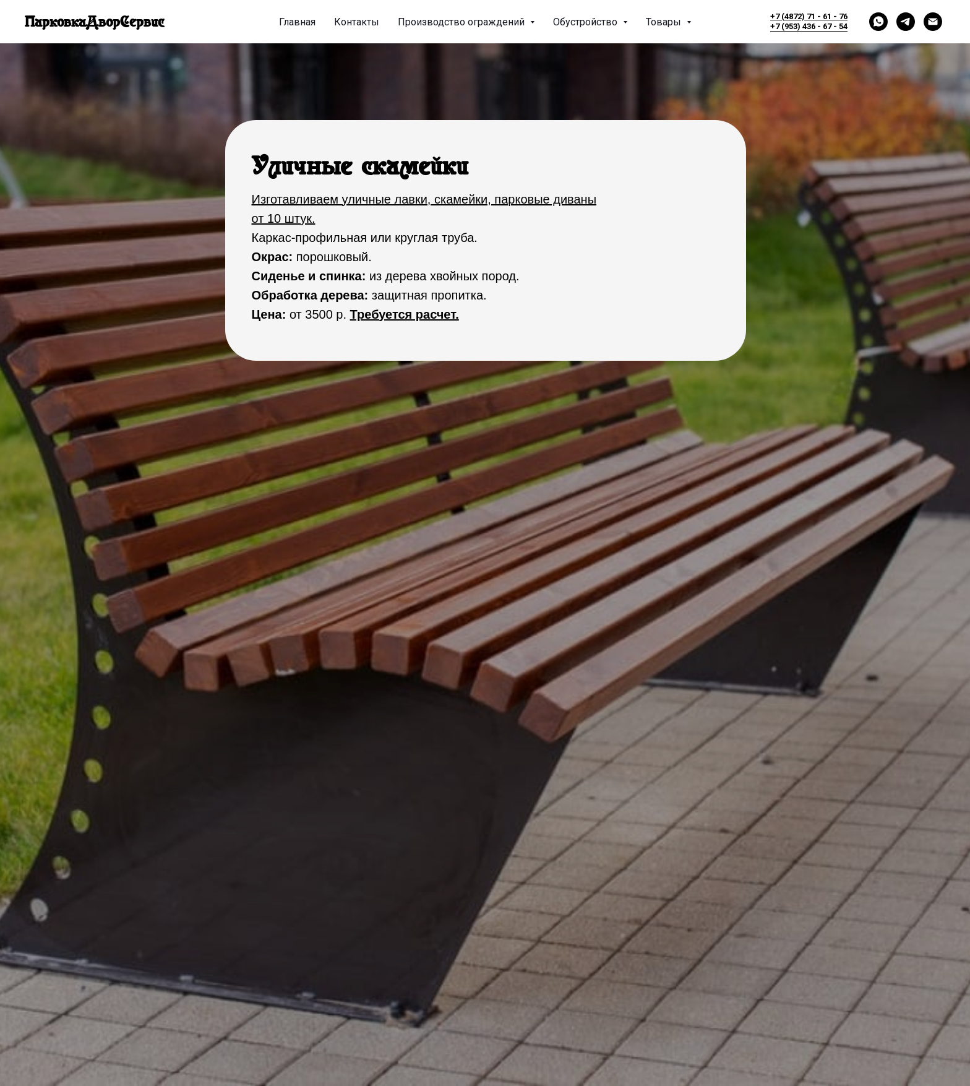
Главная (297, 22)
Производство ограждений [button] (462, 22)
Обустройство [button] (586, 22)
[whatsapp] (878, 21)
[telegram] (905, 21)
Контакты (356, 22)
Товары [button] (665, 22)
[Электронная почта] (933, 21)
